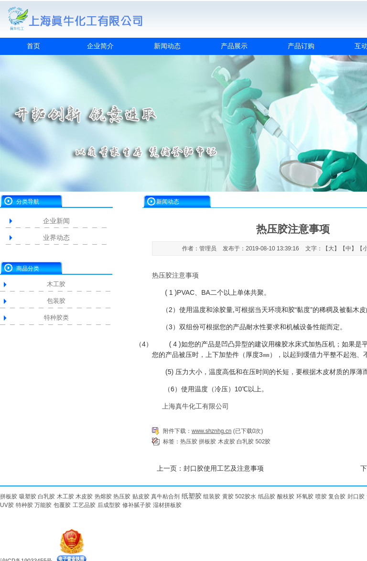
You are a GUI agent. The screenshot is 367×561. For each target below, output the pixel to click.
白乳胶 (245, 441)
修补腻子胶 (136, 505)
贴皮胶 (141, 496)
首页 (33, 46)
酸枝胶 (285, 496)
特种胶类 (56, 317)
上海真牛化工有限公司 (195, 406)
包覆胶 (62, 505)
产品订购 (301, 46)
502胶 (262, 441)
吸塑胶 (27, 496)
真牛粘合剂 (165, 496)
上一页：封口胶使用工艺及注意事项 (210, 468)
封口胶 (356, 496)
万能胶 (43, 505)
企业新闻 (56, 221)
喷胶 (321, 496)
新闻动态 (167, 46)
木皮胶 (226, 441)
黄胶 (228, 496)
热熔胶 (103, 496)
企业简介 (100, 46)
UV (4, 505)
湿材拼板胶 (167, 505)
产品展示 (234, 46)
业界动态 (56, 237)
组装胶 (211, 496)
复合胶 (336, 496)
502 (240, 496)
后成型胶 (108, 505)
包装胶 (56, 300)
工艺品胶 (84, 505)
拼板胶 (207, 441)
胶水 (250, 496)
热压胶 (188, 441)
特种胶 (24, 505)
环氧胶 (304, 496)
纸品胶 (266, 496)
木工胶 (56, 284)
